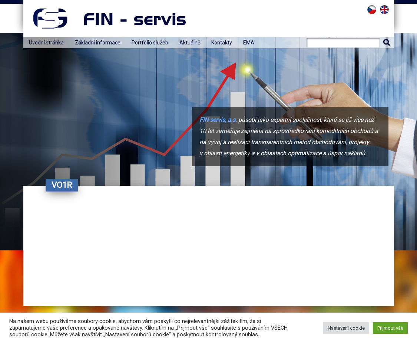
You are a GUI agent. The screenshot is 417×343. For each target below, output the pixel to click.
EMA (248, 43)
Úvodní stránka (46, 43)
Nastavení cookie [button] (346, 328)
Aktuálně (189, 43)
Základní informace (97, 43)
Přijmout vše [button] (390, 328)
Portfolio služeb (150, 43)
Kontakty (221, 43)
